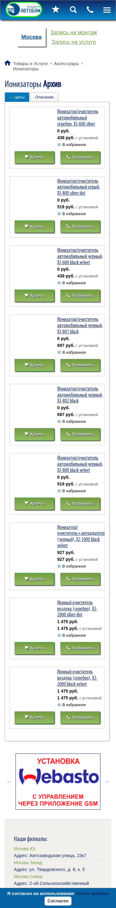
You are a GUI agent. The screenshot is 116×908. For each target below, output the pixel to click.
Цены (19, 97)
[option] (58, 781)
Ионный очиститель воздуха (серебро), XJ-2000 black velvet (77, 677)
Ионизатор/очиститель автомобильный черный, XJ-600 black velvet (80, 256)
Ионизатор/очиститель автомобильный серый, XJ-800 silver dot (78, 187)
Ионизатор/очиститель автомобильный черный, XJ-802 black (80, 394)
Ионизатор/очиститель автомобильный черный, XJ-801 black (80, 325)
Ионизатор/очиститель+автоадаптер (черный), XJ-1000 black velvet (81, 536)
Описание (44, 97)
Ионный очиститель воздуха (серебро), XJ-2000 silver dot (77, 608)
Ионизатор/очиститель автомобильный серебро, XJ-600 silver (77, 117)
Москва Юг (25, 848)
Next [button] (107, 781)
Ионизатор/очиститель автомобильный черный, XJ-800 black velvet (80, 463)
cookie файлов (92, 893)
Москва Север (28, 876)
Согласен (58, 900)
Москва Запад (28, 862)
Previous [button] (9, 781)
